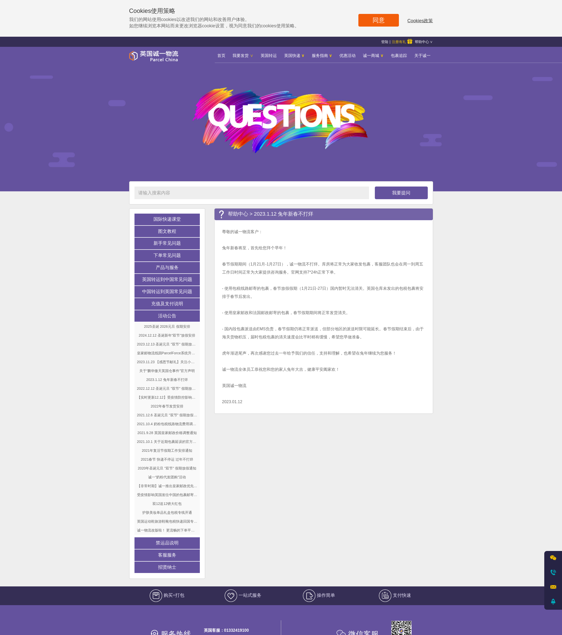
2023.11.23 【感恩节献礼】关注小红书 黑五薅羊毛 (167, 362)
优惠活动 (347, 55)
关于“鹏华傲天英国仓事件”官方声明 (167, 371)
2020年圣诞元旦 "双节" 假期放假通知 (167, 468)
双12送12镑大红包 (167, 504)
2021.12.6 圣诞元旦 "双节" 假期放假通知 (167, 415)
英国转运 (269, 55)
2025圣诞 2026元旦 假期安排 (167, 326)
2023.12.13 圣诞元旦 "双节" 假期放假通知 (167, 344)
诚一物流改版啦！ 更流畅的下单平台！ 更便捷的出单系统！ (167, 530)
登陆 (384, 42)
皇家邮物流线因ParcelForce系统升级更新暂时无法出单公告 (167, 353)
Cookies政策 (420, 20)
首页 (221, 55)
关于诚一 (422, 55)
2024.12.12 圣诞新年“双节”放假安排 (167, 335)
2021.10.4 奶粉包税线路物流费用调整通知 (167, 424)
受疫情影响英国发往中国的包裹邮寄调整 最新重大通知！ (167, 495)
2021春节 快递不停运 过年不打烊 (167, 459)
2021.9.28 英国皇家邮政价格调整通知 (167, 433)
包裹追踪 (399, 55)
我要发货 (242, 55)
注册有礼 (402, 41)
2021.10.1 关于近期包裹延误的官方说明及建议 (167, 442)
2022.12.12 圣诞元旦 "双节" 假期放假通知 (167, 388)
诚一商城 (373, 55)
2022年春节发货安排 (167, 406)
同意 (379, 20)
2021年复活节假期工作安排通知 (167, 450)
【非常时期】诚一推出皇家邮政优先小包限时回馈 (167, 486)
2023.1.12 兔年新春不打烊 (167, 380)
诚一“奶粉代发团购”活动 (167, 477)
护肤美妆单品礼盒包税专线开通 (167, 512)
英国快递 (294, 55)
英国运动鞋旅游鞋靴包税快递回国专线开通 (167, 521)
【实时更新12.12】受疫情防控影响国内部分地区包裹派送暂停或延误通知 (167, 397)
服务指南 (322, 55)
